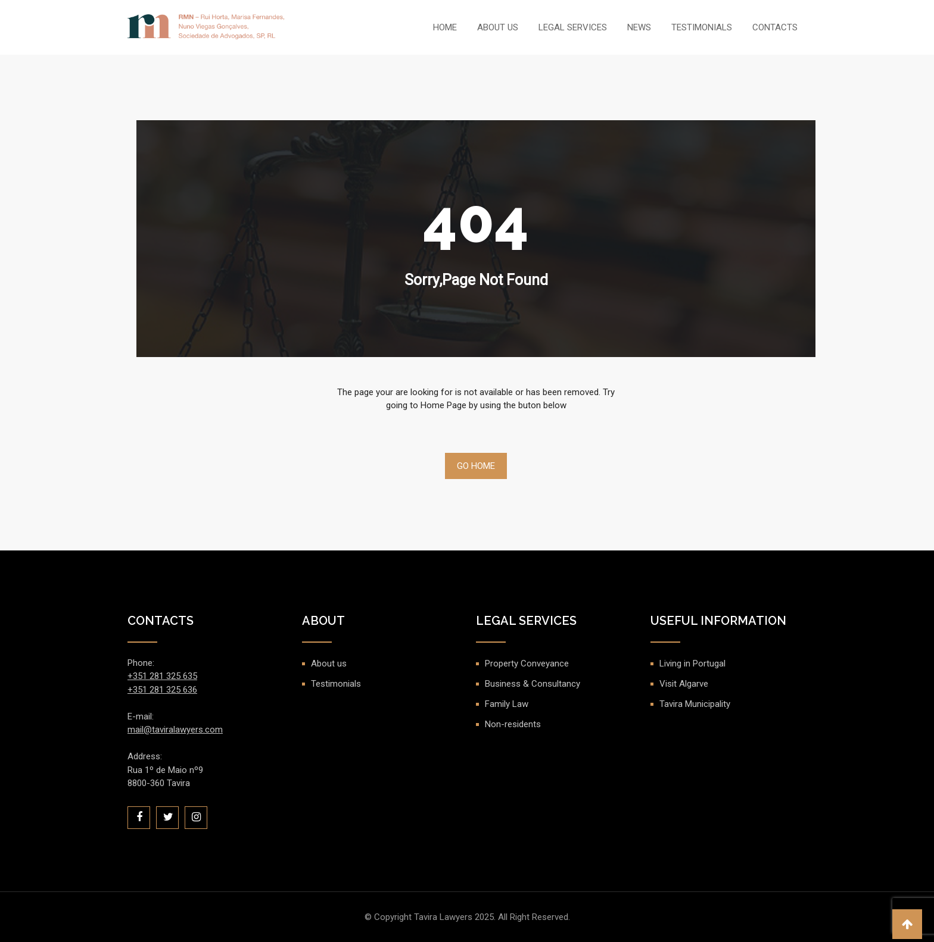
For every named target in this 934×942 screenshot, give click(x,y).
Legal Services (572, 27)
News (639, 27)
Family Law (506, 704)
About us (497, 27)
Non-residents (513, 724)
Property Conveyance (527, 663)
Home (445, 27)
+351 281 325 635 (162, 676)
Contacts (775, 27)
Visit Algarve (683, 683)
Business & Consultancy (532, 683)
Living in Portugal (692, 663)
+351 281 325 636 (162, 689)
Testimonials (701, 27)
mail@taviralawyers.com (175, 729)
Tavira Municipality (694, 704)
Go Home (476, 466)
